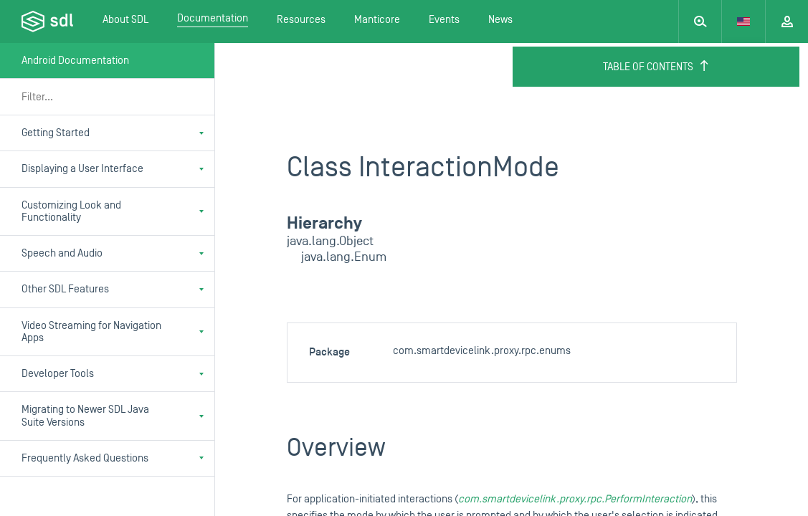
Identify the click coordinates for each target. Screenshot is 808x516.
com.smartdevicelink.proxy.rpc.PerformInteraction (575, 499)
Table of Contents (656, 66)
